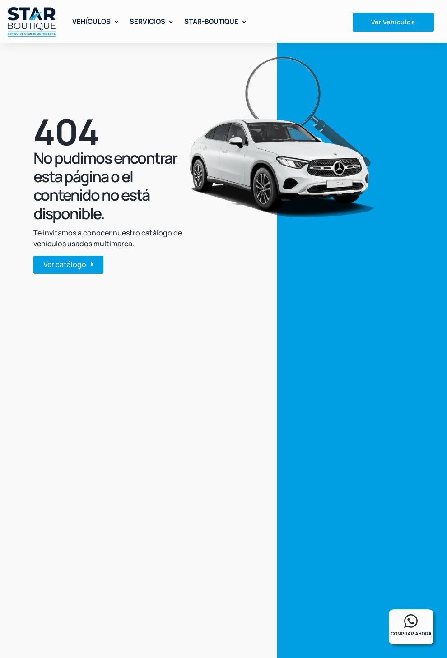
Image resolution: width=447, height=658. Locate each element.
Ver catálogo (64, 264)
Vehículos (91, 21)
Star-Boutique (211, 21)
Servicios (147, 21)
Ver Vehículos (393, 22)
